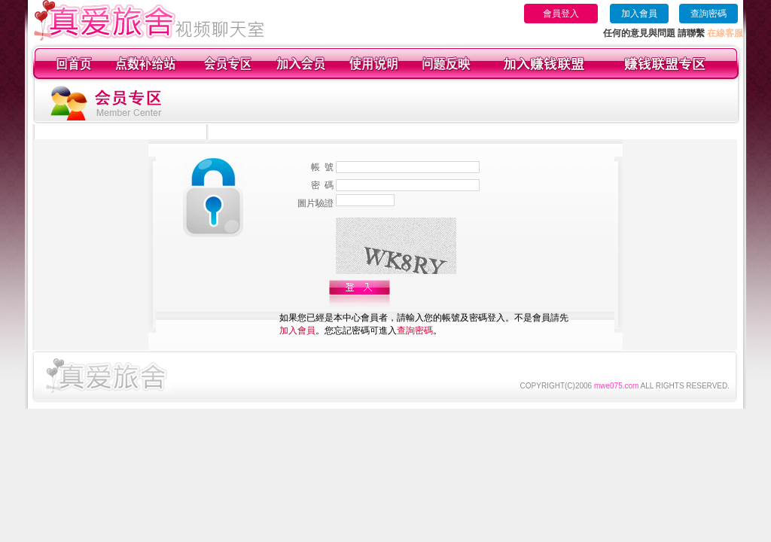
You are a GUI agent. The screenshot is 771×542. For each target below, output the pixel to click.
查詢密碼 (708, 13)
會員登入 (561, 13)
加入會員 (639, 13)
